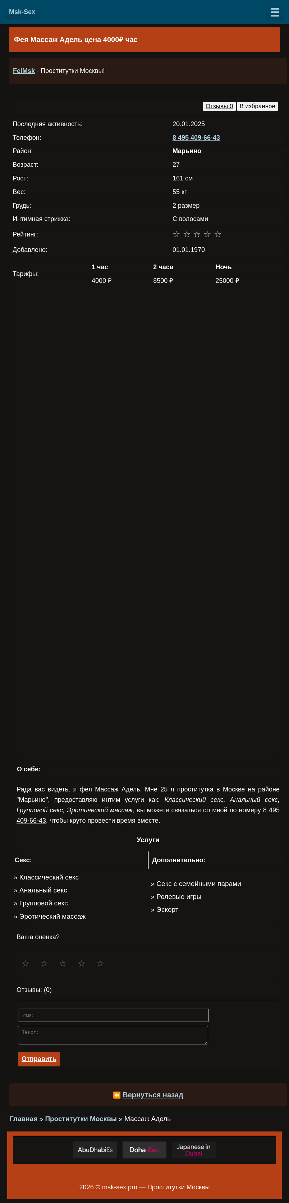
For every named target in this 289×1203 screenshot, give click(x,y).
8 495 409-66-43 (196, 137)
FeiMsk (24, 70)
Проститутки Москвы (81, 1121)
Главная (23, 1121)
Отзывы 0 (219, 106)
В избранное (258, 106)
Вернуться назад (153, 1097)
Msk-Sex (22, 11)
